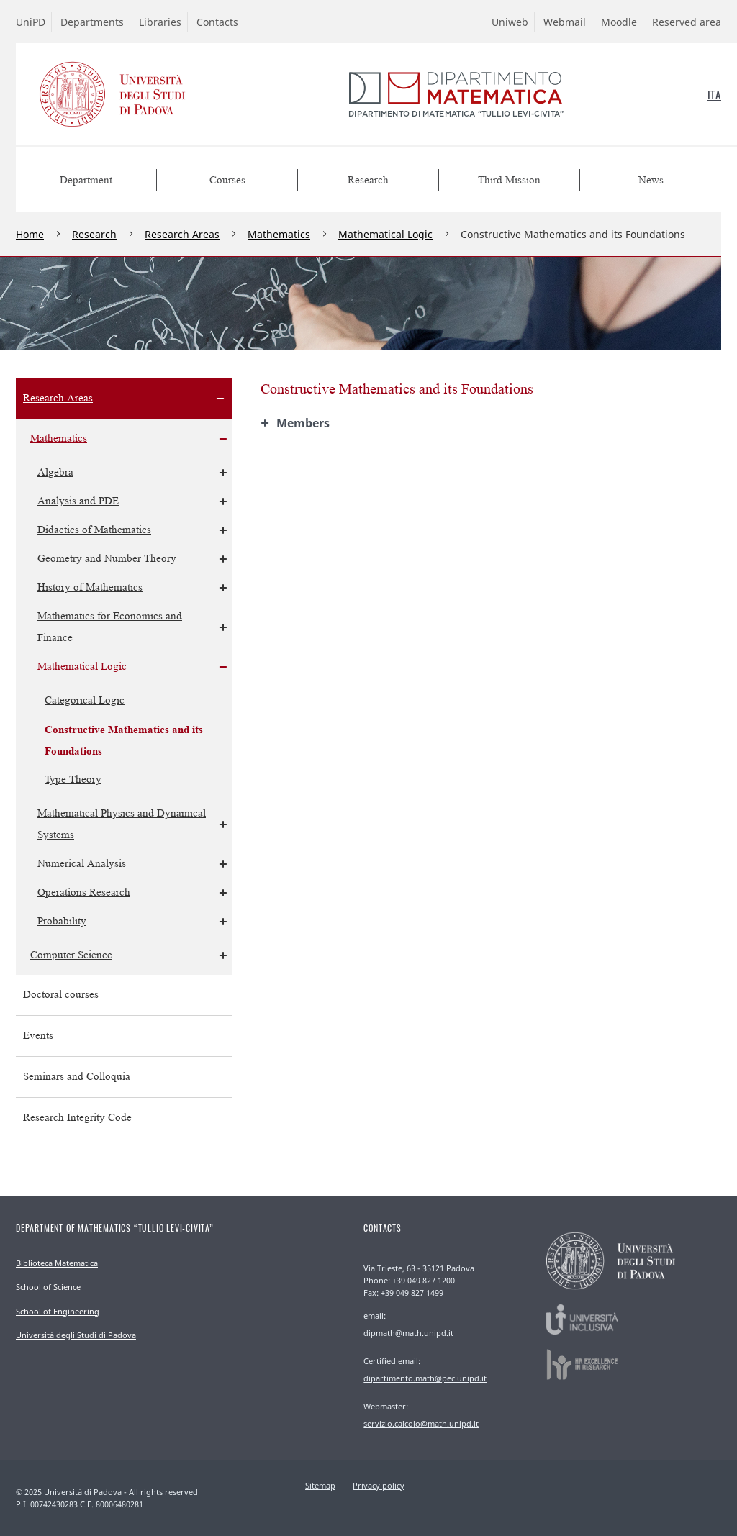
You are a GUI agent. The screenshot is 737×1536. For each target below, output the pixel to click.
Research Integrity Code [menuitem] (77, 1118)
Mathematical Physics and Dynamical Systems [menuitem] (121, 824)
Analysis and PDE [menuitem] (78, 501)
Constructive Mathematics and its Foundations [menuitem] (124, 740)
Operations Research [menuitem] (83, 892)
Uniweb (510, 22)
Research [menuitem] (368, 180)
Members (303, 423)
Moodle (619, 22)
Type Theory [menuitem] (73, 779)
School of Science (48, 1286)
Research (94, 234)
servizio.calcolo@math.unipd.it (421, 1423)
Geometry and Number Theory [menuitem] (106, 559)
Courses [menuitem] (227, 180)
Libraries (160, 22)
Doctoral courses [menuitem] (61, 995)
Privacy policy (378, 1485)
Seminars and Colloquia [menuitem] (76, 1077)
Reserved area (686, 22)
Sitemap (320, 1485)
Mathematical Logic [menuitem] (82, 666)
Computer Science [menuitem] (71, 955)
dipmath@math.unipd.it (408, 1332)
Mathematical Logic (385, 234)
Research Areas (182, 234)
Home (30, 234)
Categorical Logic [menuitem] (85, 700)
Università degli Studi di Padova (76, 1335)
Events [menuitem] (38, 1036)
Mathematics (279, 234)
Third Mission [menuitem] (509, 180)
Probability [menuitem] (61, 921)
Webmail (564, 22)
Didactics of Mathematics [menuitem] (94, 530)
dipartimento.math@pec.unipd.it (425, 1378)
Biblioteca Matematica (57, 1263)
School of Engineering (57, 1311)
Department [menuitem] (86, 180)
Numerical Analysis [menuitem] (81, 864)
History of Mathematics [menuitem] (90, 587)
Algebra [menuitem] (55, 472)
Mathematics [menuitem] (58, 438)
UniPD (30, 22)
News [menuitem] (651, 180)
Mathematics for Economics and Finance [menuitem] (109, 627)
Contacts (217, 22)
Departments (92, 22)
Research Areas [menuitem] (58, 398)
